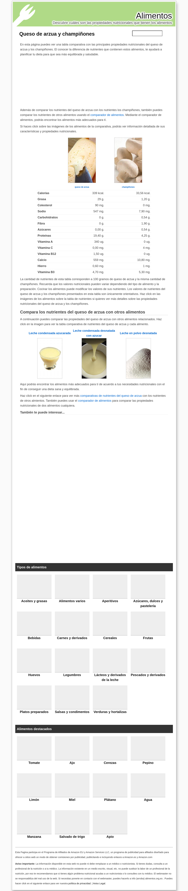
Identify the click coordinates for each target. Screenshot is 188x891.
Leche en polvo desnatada (138, 333)
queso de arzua (82, 187)
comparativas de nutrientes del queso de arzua (111, 395)
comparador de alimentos (107, 115)
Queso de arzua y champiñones (57, 34)
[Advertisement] (94, 81)
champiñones (128, 187)
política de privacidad (79, 883)
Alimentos (154, 15)
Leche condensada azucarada (50, 333)
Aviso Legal (99, 883)
